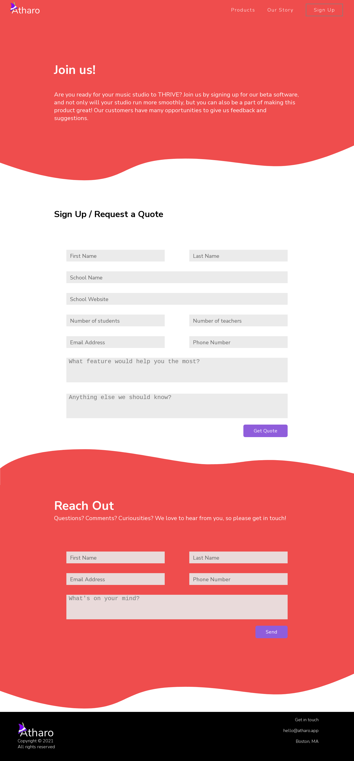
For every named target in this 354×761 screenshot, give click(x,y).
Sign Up (324, 10)
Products (243, 10)
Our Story (280, 10)
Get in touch (307, 720)
